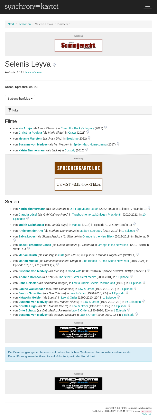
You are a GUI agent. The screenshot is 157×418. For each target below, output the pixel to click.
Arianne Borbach (29, 277)
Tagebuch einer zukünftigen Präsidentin (97, 214)
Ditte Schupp (27, 310)
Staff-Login (147, 414)
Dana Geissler (27, 283)
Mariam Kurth (27, 255)
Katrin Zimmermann (31, 150)
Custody (70, 150)
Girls (61, 255)
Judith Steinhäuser (31, 224)
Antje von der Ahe (30, 230)
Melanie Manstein (30, 138)
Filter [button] (14, 110)
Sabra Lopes (27, 236)
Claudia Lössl (27, 214)
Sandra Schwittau (30, 293)
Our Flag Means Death (84, 208)
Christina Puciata (30, 132)
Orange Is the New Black (98, 236)
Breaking (72, 138)
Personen (24, 24)
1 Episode (129, 230)
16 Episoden (133, 301)
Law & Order (86, 289)
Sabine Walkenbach (31, 289)
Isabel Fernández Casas (34, 244)
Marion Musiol (28, 260)
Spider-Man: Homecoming (90, 144)
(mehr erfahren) (33, 72)
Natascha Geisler (30, 297)
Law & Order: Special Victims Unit (93, 283)
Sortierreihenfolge (20, 98)
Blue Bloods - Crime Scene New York (105, 260)
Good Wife (74, 271)
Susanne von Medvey (32, 144)
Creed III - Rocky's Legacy (77, 128)
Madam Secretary (91, 230)
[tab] (78, 110)
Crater (72, 132)
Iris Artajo (25, 128)
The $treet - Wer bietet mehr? (77, 277)
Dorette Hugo (27, 306)
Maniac (76, 224)
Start (11, 24)
